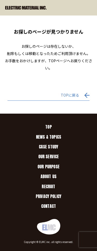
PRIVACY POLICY (48, 196)
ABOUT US (48, 176)
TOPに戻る (70, 95)
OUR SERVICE (48, 156)
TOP (48, 127)
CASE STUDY (48, 147)
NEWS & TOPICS (48, 137)
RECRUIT (48, 186)
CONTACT (48, 206)
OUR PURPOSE (48, 166)
